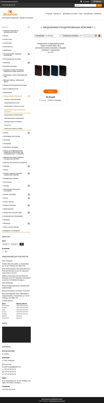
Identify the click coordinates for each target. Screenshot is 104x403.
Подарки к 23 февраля (12, 231)
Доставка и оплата (70, 14)
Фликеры (7, 223)
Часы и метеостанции (11, 227)
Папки (6, 170)
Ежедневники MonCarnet (12, 103)
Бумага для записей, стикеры (13, 128)
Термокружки (8, 209)
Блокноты (7, 125)
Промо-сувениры (10, 194)
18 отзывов (86, 1)
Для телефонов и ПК (11, 89)
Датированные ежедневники (13, 115)
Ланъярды (7, 143)
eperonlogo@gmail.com (12, 367)
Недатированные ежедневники (14, 118)
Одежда (6, 166)
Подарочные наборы (11, 178)
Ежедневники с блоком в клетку (14, 106)
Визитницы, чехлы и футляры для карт (15, 75)
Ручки (6, 198)
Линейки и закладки (11, 147)
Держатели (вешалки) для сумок (15, 85)
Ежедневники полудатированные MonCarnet (14, 110)
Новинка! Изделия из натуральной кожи (11, 31)
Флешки (7, 220)
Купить (50, 91)
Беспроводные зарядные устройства (12, 54)
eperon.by (7, 364)
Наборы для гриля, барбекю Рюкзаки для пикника (13, 158)
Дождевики (8, 92)
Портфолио (88, 14)
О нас (80, 14)
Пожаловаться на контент (57, 401)
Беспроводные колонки (12, 59)
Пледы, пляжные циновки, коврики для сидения (13, 174)
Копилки (7, 140)
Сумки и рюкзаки (10, 205)
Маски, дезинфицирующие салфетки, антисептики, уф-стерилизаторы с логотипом (14, 152)
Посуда (6, 186)
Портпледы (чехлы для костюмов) (12, 190)
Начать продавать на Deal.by (9, 1)
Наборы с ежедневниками (12, 99)
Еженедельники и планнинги (13, 121)
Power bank (8, 39)
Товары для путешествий (12, 212)
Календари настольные (12, 136)
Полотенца (7, 182)
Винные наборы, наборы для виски (14, 81)
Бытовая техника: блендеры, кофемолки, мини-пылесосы (14, 70)
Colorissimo (8, 43)
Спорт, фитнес (9, 202)
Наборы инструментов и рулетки (15, 162)
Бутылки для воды (10, 66)
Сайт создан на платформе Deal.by (52, 399)
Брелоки (7, 63)
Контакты (97, 14)
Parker (6, 36)
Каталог (56, 14)
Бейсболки (7, 50)
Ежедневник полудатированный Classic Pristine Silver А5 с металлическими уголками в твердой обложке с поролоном (50, 47)
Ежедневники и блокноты (13, 96)
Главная (49, 14)
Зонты (6, 133)
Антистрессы (8, 47)
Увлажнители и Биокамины (13, 216)
